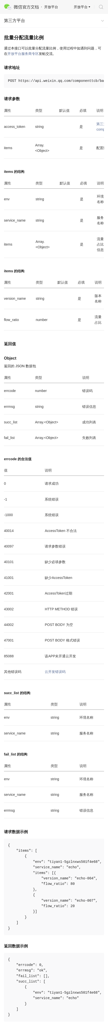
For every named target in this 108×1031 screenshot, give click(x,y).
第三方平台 (14, 20)
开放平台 (81, 7)
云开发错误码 (55, 672)
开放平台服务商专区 (23, 54)
